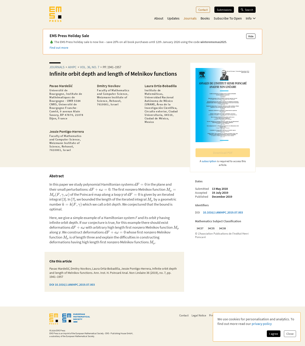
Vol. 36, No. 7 (89, 67)
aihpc (72, 67)
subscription (209, 161)
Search (247, 9)
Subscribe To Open (228, 18)
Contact (203, 9)
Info (251, 18)
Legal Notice (199, 315)
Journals (190, 18)
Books (205, 18)
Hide (250, 36)
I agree (273, 334)
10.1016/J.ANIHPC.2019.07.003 (223, 212)
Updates (173, 18)
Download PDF (223, 153)
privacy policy (262, 323)
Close (290, 334)
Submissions (224, 9)
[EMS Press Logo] (55, 15)
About (158, 18)
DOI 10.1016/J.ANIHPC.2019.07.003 (72, 285)
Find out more (59, 48)
